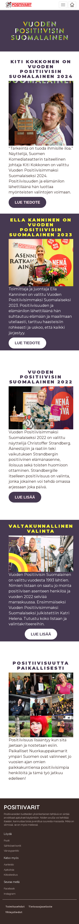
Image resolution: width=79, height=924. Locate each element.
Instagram (10, 893)
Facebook (9, 888)
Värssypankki (11, 850)
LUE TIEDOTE (27, 202)
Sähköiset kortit (12, 845)
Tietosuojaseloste (40, 906)
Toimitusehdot (15, 906)
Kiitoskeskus (11, 874)
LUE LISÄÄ (25, 497)
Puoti (7, 840)
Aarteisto (9, 864)
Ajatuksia (9, 869)
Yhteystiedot (13, 912)
